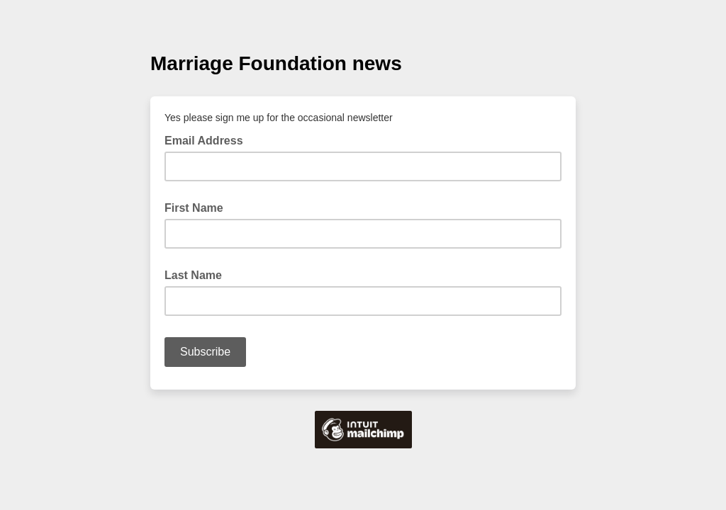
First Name (193, 208)
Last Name (193, 275)
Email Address (208, 139)
